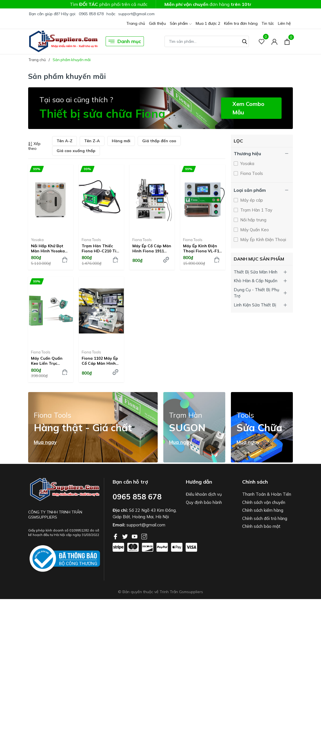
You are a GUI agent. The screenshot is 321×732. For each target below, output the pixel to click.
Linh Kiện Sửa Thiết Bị (255, 305)
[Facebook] (116, 536)
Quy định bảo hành (204, 502)
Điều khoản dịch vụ (204, 494)
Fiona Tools (91, 239)
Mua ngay (45, 442)
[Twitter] (125, 536)
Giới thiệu (157, 23)
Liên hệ (284, 23)
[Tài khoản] (274, 41)
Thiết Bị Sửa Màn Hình (255, 272)
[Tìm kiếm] (245, 41)
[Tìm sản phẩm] (206, 41)
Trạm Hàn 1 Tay (255, 210)
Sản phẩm (181, 24)
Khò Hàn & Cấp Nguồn (255, 280)
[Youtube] (135, 536)
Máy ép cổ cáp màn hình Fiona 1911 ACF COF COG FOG (151, 248)
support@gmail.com (136, 13)
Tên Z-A (92, 140)
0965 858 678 (91, 13)
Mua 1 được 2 (208, 23)
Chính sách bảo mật (261, 526)
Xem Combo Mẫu (248, 108)
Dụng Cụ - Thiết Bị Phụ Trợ (256, 293)
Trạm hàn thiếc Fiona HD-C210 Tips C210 (101, 248)
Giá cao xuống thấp (76, 150)
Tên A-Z (64, 140)
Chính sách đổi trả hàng (264, 518)
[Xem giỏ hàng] (287, 41)
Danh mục (124, 41)
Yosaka (37, 239)
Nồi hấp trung (252, 220)
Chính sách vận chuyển (263, 502)
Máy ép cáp (251, 200)
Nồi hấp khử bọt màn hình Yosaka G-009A (48, 248)
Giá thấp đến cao (159, 140)
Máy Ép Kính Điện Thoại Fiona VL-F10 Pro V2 (202, 248)
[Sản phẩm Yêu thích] (262, 41)
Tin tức (268, 23)
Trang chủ (135, 23)
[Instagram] (144, 536)
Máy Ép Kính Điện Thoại (262, 239)
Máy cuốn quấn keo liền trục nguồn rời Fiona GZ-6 (47, 361)
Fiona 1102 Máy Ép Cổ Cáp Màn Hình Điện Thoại (100, 361)
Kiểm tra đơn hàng (241, 23)
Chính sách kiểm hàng (262, 510)
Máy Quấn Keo (254, 229)
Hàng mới (121, 140)
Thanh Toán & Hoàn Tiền (266, 494)
